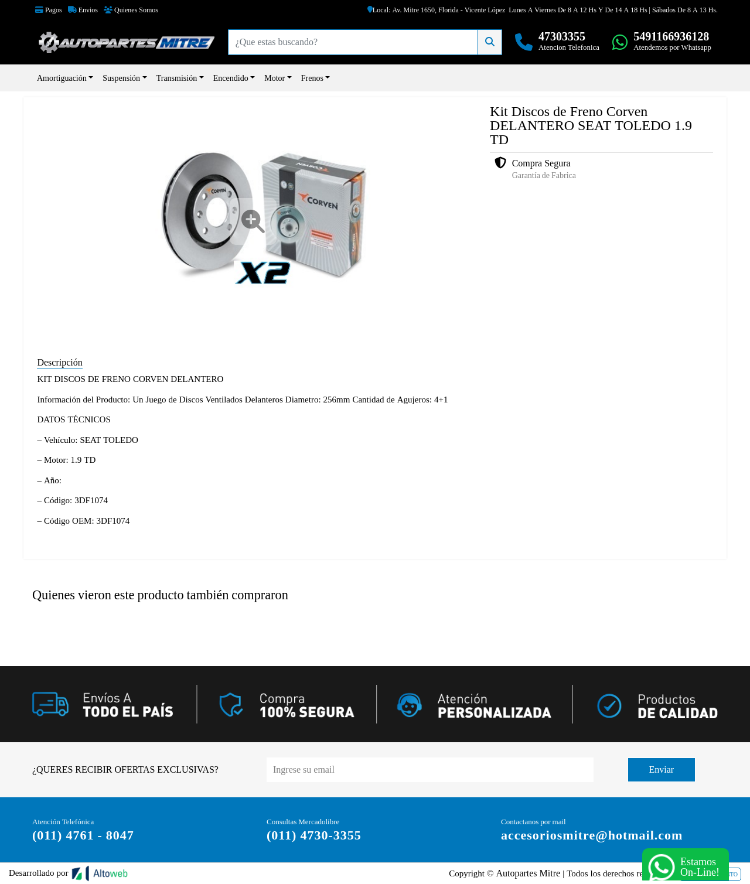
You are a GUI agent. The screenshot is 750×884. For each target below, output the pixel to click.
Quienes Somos (131, 10)
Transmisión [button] (176, 78)
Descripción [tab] (59, 362)
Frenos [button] (312, 78)
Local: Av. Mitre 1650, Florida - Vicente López (436, 10)
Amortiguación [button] (62, 78)
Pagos (48, 10)
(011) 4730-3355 (314, 835)
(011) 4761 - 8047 (83, 835)
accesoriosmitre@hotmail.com (592, 835)
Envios (83, 10)
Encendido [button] (230, 78)
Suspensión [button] (121, 78)
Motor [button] (274, 78)
